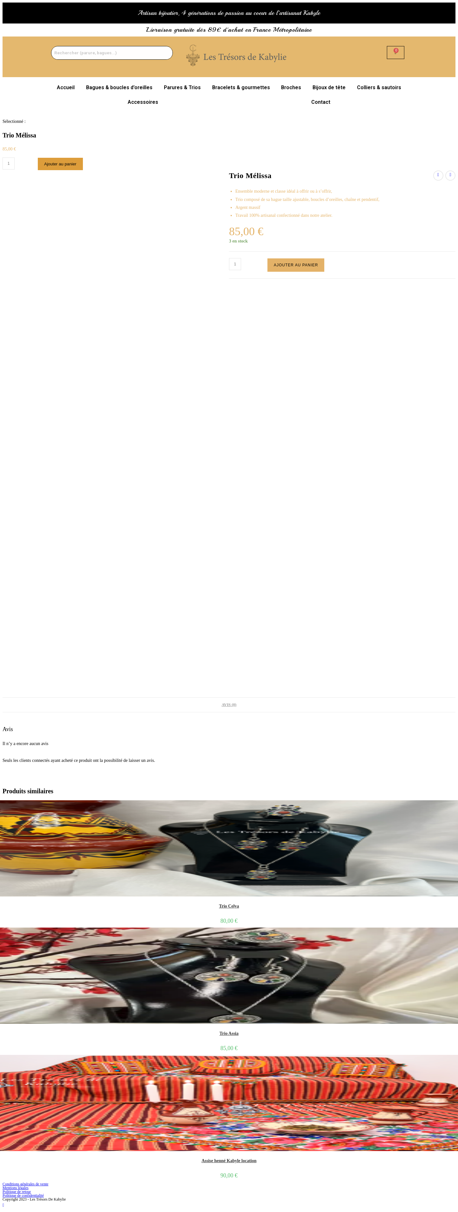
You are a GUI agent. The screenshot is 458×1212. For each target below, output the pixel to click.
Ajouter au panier (60, 164)
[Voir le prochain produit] (450, 175)
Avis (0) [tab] (229, 705)
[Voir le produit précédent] (438, 175)
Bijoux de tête (329, 87)
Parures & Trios (182, 87)
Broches (291, 87)
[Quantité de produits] (9, 163)
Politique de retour (17, 1191)
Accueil (66, 87)
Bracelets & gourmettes (241, 87)
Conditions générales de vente (25, 1184)
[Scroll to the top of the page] (3, 1205)
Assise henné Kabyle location (228, 1160)
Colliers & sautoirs (379, 87)
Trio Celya (229, 906)
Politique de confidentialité (23, 1195)
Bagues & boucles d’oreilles (119, 87)
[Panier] (395, 52)
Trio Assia (229, 1033)
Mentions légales (16, 1188)
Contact (320, 102)
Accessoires (143, 102)
